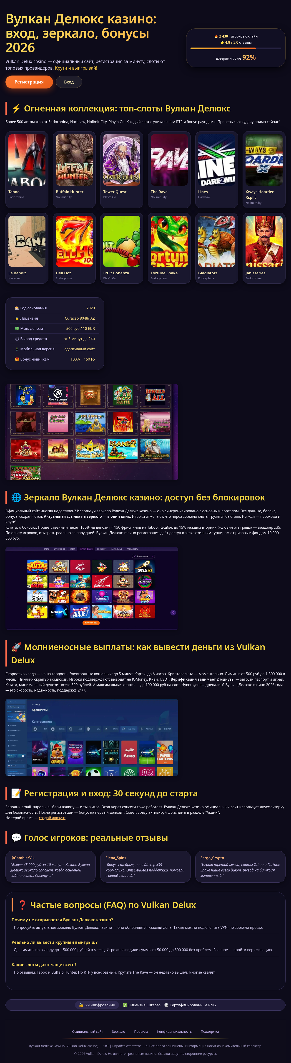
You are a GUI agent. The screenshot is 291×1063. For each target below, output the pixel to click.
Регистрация (29, 82)
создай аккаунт (52, 817)
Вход (69, 82)
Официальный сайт (87, 1031)
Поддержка (210, 1031)
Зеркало (118, 1031)
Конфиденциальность (174, 1031)
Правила (141, 1031)
